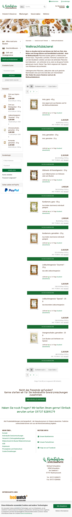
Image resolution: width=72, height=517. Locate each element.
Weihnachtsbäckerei (10, 59)
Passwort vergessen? (9, 178)
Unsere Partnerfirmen (45, 442)
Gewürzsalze (35, 14)
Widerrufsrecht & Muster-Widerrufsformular (16, 441)
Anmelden (12, 170)
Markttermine (53, 1)
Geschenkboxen (10, 48)
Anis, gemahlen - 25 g (50, 135)
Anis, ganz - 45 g (48, 99)
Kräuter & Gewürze (9, 14)
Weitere (46, 14)
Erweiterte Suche (12, 80)
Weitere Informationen (62, 511)
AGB (3, 444)
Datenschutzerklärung (26, 513)
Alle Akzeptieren (62, 506)
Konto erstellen (7, 175)
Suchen (12, 75)
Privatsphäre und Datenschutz (12, 449)
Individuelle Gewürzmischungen (12, 436)
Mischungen (23, 14)
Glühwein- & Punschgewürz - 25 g (54, 170)
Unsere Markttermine (45, 436)
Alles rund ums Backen (9, 42)
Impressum (6, 446)
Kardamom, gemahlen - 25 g (52, 233)
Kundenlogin (65, 1)
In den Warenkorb (48, 129)
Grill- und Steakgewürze (7, 54)
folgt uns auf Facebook (46, 448)
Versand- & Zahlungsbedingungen (13, 438)
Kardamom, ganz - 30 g (50, 202)
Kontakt (4, 433)
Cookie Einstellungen (9, 451)
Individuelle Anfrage (36, 399)
